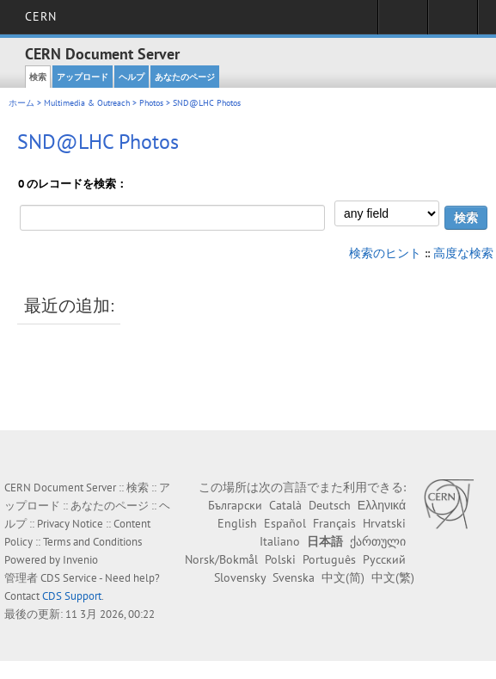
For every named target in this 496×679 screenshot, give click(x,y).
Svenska (293, 577)
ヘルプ (131, 77)
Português (329, 559)
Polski (280, 559)
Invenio (80, 559)
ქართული (378, 541)
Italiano (280, 541)
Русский (384, 559)
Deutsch (330, 505)
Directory (452, 22)
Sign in (402, 22)
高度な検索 (463, 253)
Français (334, 523)
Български (235, 505)
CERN (41, 16)
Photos (151, 102)
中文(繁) (392, 577)
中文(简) (342, 577)
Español (285, 523)
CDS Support (71, 596)
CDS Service (68, 578)
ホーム (21, 102)
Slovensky (240, 577)
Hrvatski (384, 523)
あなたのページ (185, 77)
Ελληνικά (382, 505)
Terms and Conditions (92, 541)
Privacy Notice (70, 523)
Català (285, 505)
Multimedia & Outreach (87, 102)
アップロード (82, 77)
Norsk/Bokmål (221, 559)
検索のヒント (385, 253)
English (237, 523)
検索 (37, 77)
